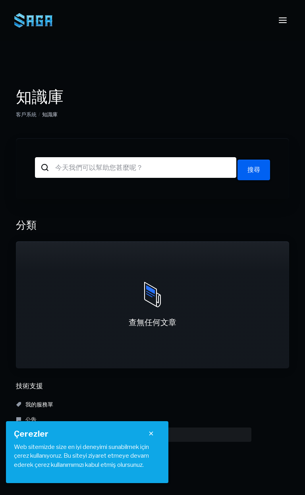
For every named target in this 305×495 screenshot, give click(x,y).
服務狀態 (119, 417)
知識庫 (209, 402)
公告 (114, 402)
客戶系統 (26, 114)
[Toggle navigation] (283, 20)
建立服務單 (209, 417)
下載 (26, 417)
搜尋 (253, 167)
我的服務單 (34, 402)
